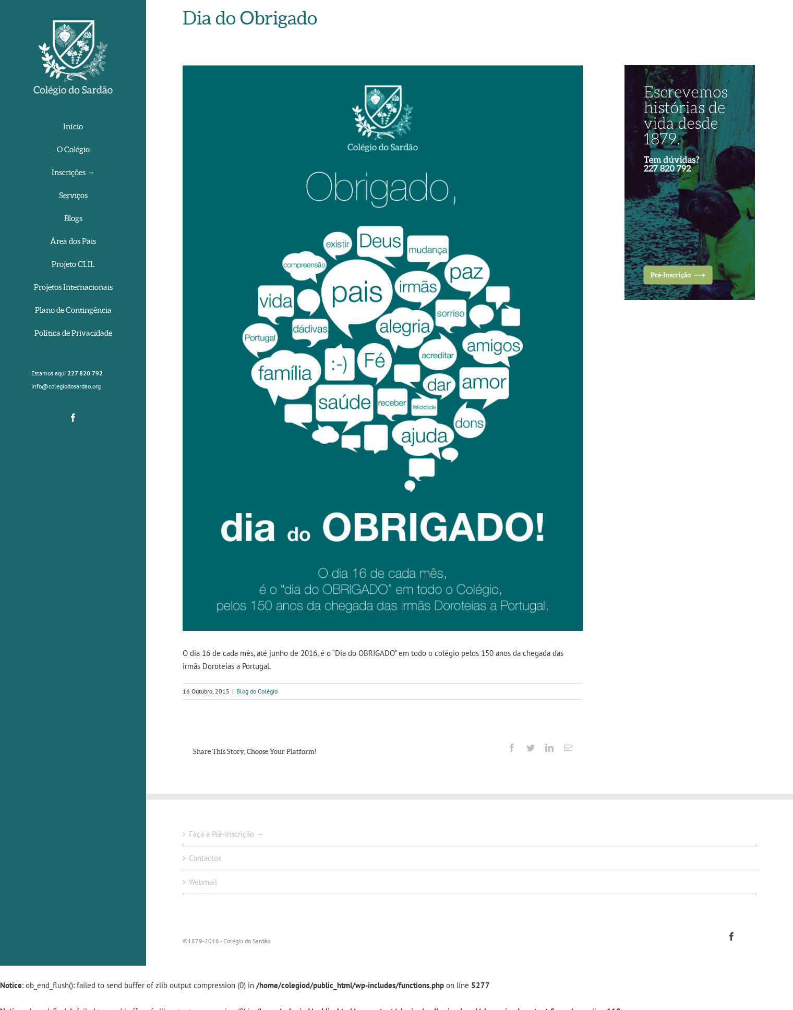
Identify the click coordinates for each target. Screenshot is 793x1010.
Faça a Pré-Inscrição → (226, 834)
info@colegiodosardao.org (66, 386)
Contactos (205, 858)
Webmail (203, 882)
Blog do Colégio (257, 691)
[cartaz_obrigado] (383, 348)
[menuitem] (73, 127)
